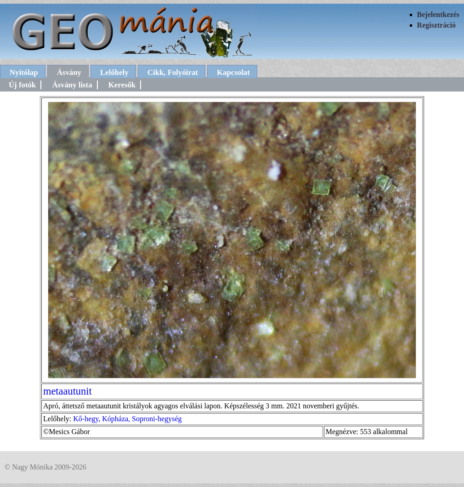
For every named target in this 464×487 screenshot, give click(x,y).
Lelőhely (114, 72)
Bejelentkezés (438, 14)
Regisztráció (436, 25)
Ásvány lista (72, 84)
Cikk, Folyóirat (172, 72)
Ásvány (69, 72)
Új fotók (22, 84)
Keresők (122, 84)
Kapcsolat (233, 72)
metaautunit (67, 391)
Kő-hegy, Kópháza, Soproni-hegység (127, 419)
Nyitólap (24, 72)
